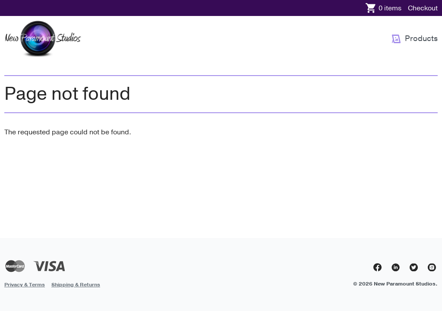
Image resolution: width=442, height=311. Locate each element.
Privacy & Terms (24, 284)
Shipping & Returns (75, 284)
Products (421, 38)
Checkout (423, 8)
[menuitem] (415, 38)
